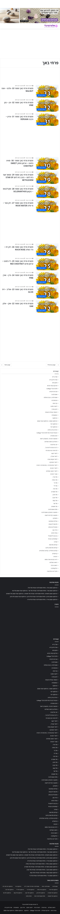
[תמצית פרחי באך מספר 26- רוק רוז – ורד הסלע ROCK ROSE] (47, 249)
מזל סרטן (55, 494)
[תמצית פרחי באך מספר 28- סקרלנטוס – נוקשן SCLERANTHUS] (47, 191)
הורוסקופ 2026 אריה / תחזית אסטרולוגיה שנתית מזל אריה (42, 599)
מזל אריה (55, 477)
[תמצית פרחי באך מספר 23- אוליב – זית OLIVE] (47, 292)
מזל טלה (55, 489)
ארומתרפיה (54, 400)
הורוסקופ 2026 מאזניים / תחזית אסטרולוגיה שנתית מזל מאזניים (40, 867)
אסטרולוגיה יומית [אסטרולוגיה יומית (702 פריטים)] (46, 886)
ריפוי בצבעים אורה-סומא (51, 559)
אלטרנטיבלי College (52, 388)
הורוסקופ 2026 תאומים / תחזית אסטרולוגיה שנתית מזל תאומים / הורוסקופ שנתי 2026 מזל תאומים (31, 593)
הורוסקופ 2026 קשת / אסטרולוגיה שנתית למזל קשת (43, 872)
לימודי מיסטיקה (53, 462)
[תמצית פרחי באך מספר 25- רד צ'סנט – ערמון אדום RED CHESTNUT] (47, 264)
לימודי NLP (54, 453)
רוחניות (55, 556)
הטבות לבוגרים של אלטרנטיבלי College (47, 433)
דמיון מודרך (54, 409)
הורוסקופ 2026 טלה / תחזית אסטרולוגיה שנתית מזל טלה (42, 587)
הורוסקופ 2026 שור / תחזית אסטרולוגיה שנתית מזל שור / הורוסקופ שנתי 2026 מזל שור (34, 590)
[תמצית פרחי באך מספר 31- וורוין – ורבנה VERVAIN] (47, 119)
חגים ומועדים (54, 436)
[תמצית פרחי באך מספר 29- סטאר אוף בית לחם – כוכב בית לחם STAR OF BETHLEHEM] (47, 177)
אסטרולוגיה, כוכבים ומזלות (50, 397)
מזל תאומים (54, 506)
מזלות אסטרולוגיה (52, 509)
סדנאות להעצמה (53, 524)
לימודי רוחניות (53, 468)
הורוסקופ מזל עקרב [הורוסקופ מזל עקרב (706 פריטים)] (29, 893)
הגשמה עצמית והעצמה (51, 412)
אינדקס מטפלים (45, 910)
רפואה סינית (54, 565)
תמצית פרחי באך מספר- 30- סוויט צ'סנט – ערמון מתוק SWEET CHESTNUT (19, 163)
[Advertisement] (30, 140)
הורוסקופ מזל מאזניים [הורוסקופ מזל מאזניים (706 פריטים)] (53, 893)
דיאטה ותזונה (53, 406)
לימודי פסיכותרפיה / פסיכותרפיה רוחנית (47, 465)
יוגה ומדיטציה (53, 444)
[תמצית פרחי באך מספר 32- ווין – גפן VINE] (47, 105)
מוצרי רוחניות (53, 474)
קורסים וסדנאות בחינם (51, 547)
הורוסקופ (55, 418)
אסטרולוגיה (54, 394)
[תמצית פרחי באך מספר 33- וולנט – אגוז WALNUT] (47, 91)
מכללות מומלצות (53, 521)
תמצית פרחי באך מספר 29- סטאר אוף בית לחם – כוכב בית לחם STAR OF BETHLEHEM (18, 177)
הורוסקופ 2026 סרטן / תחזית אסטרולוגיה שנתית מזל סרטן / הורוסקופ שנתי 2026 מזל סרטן (33, 596)
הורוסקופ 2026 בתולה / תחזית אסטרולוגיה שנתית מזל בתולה (41, 864)
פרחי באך (54, 530)
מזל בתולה (54, 480)
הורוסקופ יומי (53, 424)
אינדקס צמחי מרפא (52, 385)
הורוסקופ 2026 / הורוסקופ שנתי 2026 (47, 421)
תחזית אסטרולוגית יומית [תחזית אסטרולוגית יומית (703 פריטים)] (39, 896)
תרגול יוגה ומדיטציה (52, 571)
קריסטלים (54, 553)
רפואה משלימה (53, 562)
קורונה (55, 542)
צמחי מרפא (54, 533)
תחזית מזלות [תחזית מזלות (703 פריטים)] (29, 896)
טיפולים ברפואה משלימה (50, 441)
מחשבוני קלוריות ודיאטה (51, 515)
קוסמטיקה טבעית (52, 539)
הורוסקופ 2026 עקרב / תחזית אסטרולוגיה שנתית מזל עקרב (42, 869)
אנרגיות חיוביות (53, 391)
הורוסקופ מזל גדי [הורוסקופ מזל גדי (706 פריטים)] (30, 889)
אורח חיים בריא (53, 380)
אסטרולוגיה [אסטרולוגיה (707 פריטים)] (55, 886)
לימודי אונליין (54, 456)
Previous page (53, 365)
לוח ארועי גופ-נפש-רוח (51, 450)
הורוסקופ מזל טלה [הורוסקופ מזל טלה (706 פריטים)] (9, 889)
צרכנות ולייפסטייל (52, 536)
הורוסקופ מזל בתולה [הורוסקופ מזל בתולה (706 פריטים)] (41, 889)
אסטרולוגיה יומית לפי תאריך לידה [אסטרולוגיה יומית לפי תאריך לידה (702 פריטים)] (31, 886)
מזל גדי (55, 483)
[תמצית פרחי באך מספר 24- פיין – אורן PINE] (47, 278)
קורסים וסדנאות (53, 545)
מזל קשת (55, 500)
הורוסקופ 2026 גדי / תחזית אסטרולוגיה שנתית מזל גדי (43, 875)
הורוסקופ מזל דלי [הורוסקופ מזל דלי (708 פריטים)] (20, 889)
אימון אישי (54, 382)
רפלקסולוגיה (54, 568)
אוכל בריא (54, 377)
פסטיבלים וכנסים (52, 527)
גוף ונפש (55, 403)
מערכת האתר (29, 85)
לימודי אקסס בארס (52, 459)
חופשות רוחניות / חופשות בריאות (48, 438)
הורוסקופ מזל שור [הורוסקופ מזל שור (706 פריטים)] (7, 893)
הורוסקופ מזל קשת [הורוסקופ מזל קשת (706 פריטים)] (18, 893)
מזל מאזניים (54, 491)
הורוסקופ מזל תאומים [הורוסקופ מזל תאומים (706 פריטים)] (53, 896)
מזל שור (55, 503)
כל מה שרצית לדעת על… (51, 447)
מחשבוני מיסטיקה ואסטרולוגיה (49, 512)
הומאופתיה (54, 415)
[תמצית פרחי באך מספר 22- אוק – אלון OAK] (47, 306)
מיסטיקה (55, 518)
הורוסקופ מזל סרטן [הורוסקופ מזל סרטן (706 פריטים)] (40, 893)
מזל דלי (55, 486)
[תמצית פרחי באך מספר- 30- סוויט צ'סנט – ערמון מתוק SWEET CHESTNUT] (47, 163)
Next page (6, 365)
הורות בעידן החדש (52, 430)
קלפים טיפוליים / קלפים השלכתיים (48, 550)
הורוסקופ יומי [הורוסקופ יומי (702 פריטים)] (18, 886)
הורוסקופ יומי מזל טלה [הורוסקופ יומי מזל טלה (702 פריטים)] (7, 886)
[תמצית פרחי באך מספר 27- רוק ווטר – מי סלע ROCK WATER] (47, 205)
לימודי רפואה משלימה (51, 471)
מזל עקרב (54, 497)
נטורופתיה (44, 907)
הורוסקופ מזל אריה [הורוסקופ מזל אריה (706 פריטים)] (53, 889)
